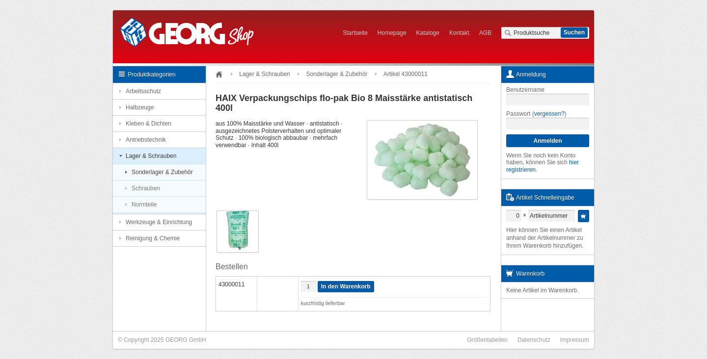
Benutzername (525, 89)
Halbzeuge (140, 107)
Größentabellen (487, 339)
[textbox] (545, 33)
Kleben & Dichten (148, 123)
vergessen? (549, 113)
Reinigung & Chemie (153, 238)
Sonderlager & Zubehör (162, 172)
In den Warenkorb (346, 286)
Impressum (574, 339)
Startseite (355, 32)
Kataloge (427, 32)
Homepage (392, 32)
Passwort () (536, 113)
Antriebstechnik (146, 139)
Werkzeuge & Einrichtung (159, 222)
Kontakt (459, 32)
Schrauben (146, 188)
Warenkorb (530, 273)
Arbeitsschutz (143, 91)
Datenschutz (533, 339)
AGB (485, 32)
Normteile (144, 204)
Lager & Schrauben (151, 156)
